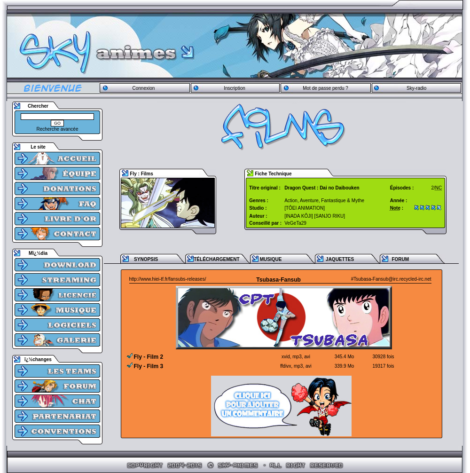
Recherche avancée (57, 129)
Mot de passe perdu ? (325, 88)
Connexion (143, 88)
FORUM (400, 259)
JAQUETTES (340, 259)
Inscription (234, 88)
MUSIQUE (271, 259)
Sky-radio (416, 88)
